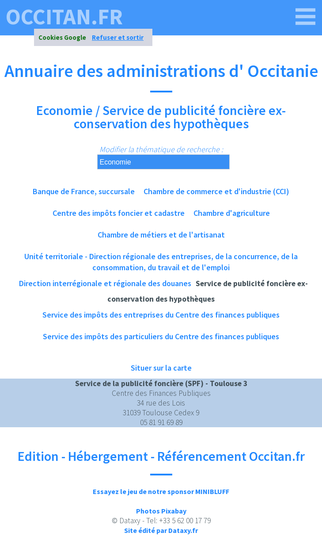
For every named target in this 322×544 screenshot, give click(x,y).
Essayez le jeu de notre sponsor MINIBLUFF (161, 491)
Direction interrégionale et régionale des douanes (105, 283)
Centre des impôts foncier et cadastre (119, 213)
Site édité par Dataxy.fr (161, 530)
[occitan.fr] (306, 17)
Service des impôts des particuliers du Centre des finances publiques (161, 336)
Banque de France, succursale (84, 191)
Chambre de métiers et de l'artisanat (161, 235)
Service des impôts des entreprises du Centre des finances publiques (161, 315)
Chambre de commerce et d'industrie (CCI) (216, 191)
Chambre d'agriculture (231, 213)
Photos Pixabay (161, 510)
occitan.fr (64, 17)
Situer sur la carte (161, 368)
